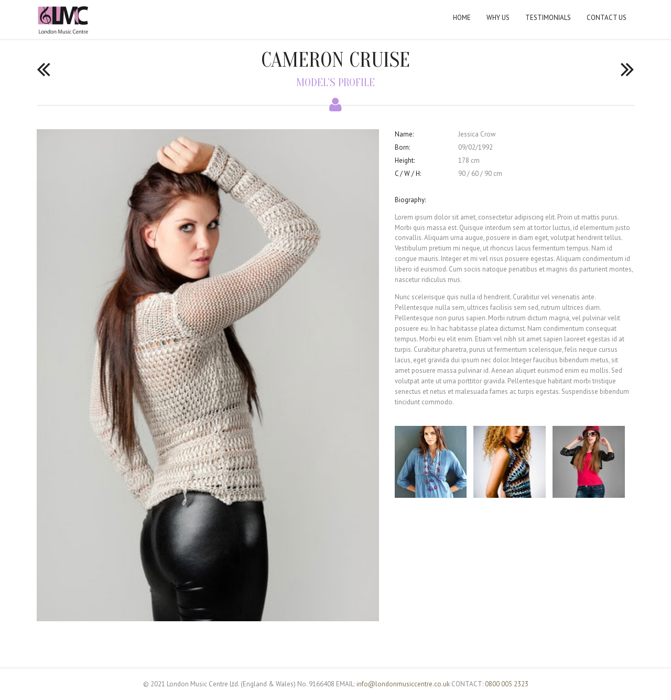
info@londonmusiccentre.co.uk (403, 684)
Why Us (498, 17)
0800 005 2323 (506, 684)
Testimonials (548, 17)
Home (462, 17)
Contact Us (606, 17)
